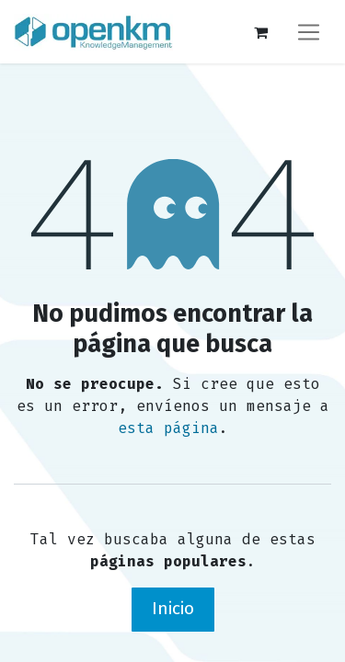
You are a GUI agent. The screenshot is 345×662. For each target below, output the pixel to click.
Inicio (173, 608)
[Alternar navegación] (308, 31)
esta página (168, 428)
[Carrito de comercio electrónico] (260, 32)
